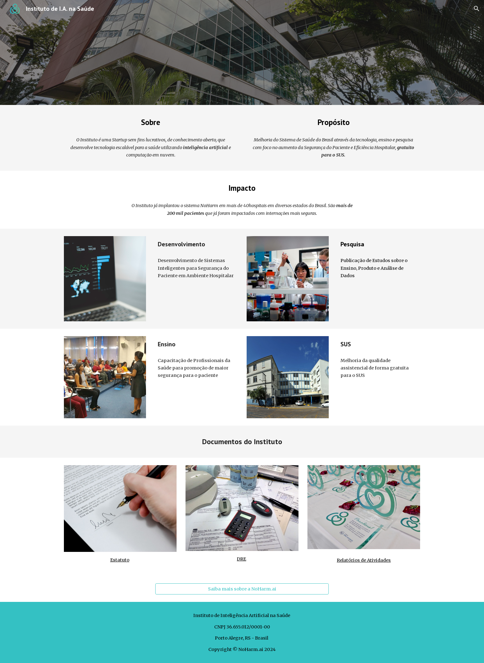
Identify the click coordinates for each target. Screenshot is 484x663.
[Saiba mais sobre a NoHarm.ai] (242, 589)
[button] (476, 8)
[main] (150, 122)
